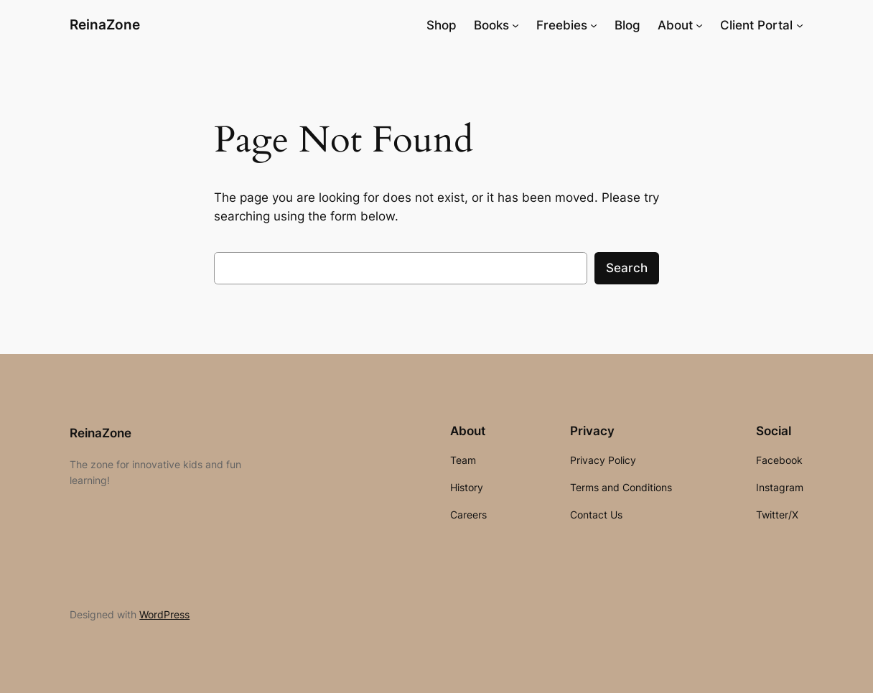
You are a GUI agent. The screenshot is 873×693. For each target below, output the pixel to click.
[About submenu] (699, 25)
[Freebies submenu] (593, 25)
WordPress (164, 614)
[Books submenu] (515, 25)
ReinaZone (105, 25)
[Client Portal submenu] (799, 25)
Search (627, 268)
